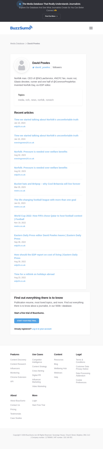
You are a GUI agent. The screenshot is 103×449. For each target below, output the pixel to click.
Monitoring (14, 373)
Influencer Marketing (36, 380)
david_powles (41, 67)
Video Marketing (39, 386)
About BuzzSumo (17, 401)
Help (56, 377)
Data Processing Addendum (83, 374)
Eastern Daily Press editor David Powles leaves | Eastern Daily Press (47, 237)
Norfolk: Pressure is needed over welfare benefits (40, 151)
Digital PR (36, 375)
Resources (58, 360)
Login (34, 401)
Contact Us (15, 405)
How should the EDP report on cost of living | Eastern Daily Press (46, 256)
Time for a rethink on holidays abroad (34, 274)
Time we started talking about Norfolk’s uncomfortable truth (46, 119)
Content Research (18, 364)
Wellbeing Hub (60, 368)
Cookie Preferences (81, 381)
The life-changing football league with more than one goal (45, 200)
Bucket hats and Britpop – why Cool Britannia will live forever (47, 184)
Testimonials (15, 414)
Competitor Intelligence (37, 361)
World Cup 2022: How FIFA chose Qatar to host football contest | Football (48, 217)
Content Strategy (39, 366)
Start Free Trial (38, 405)
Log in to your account (41, 329)
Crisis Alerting (38, 371)
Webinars (58, 373)
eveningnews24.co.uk (24, 143)
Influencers (15, 368)
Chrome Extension (18, 377)
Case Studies (16, 418)
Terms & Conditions (80, 361)
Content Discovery (18, 360)
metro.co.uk (19, 191)
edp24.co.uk (19, 126)
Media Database (17, 43)
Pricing (13, 409)
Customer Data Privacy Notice (82, 367)
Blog (56, 364)
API (11, 381)
